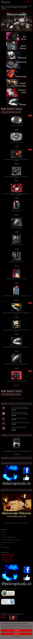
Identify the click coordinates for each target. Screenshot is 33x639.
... (15, 112)
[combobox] (10, 109)
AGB (2, 545)
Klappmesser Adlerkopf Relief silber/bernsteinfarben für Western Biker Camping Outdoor (16, 313)
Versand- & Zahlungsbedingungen (8, 537)
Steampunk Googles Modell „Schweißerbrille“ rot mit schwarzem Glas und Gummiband (16, 160)
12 (18, 112)
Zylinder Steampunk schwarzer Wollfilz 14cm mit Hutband (16, 278)
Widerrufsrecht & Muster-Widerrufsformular (10, 539)
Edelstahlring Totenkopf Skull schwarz (16, 261)
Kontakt (2, 534)
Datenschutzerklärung (6, 628)
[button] (2, 109)
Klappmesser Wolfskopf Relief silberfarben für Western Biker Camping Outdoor (16, 346)
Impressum (3, 532)
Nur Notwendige (16, 633)
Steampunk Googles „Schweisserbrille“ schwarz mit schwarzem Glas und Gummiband (16, 177)
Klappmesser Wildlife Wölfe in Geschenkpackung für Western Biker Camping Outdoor (16, 330)
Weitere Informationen (16, 636)
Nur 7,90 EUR (16, 454)
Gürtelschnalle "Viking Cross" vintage (16, 142)
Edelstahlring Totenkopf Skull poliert (16, 244)
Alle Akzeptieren (16, 630)
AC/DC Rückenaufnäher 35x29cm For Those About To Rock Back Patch (16, 451)
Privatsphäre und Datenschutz (7, 542)
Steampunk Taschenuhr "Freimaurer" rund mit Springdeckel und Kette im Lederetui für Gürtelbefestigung (16, 194)
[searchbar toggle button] (24, 1)
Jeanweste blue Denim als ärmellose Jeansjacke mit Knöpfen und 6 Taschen (16, 295)
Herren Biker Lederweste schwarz (16, 210)
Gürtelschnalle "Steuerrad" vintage (16, 125)
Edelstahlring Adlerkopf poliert (16, 227)
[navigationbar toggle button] (31, 1)
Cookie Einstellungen (5, 547)
